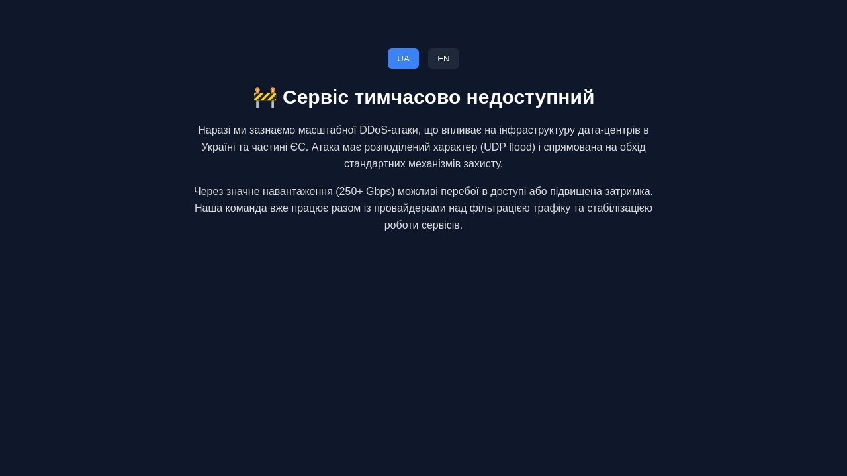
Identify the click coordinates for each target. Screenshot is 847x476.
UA (403, 58)
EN (443, 58)
